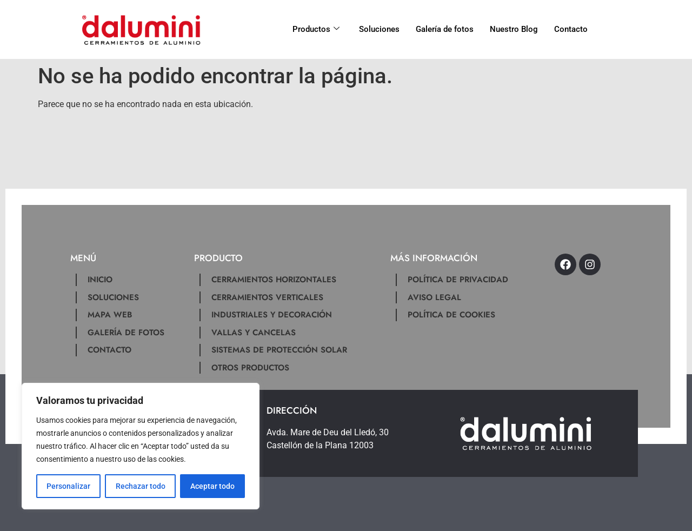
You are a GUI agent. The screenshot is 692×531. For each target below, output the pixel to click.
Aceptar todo (212, 486)
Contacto (571, 29)
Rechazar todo (140, 486)
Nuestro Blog (514, 29)
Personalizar (68, 486)
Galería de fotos (445, 29)
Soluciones (379, 29)
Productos (316, 29)
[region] (141, 446)
